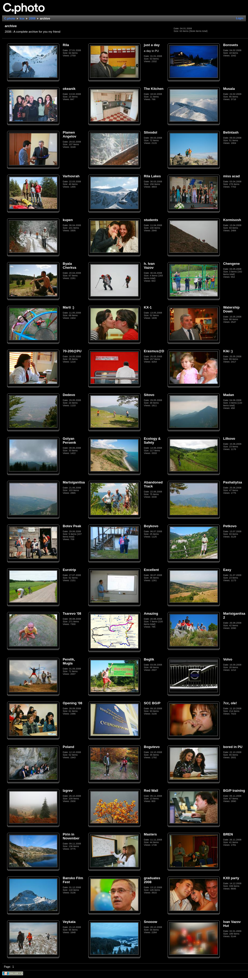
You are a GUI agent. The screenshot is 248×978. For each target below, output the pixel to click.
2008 (32, 18)
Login (239, 18)
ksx (22, 18)
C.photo (9, 18)
